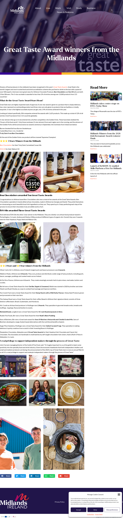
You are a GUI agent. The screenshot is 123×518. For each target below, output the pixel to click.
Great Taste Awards (60, 88)
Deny (95, 510)
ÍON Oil (3, 150)
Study (79, 8)
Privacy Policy (99, 514)
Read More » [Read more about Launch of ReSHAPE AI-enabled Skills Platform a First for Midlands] (93, 179)
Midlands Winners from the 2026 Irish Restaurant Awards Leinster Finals (105, 136)
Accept (78, 510)
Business (91, 8)
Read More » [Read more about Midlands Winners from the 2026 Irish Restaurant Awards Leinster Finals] (93, 149)
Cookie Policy (90, 514)
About (38, 8)
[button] (119, 494)
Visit (69, 8)
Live (48, 8)
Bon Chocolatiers (6, 146)
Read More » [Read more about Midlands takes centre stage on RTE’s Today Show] (93, 117)
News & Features (65, 12)
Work (58, 8)
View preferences (112, 510)
